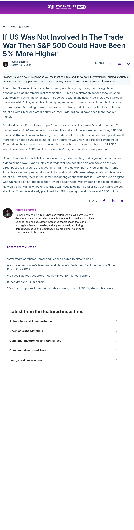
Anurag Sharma (19, 61)
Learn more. (109, 81)
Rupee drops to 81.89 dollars (25, 282)
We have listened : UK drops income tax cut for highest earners (48, 275)
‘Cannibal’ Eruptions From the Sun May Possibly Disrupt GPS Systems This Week (60, 288)
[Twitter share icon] (128, 64)
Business (24, 26)
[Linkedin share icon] (119, 64)
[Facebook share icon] (110, 64)
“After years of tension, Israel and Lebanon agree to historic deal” (50, 259)
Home (12, 26)
